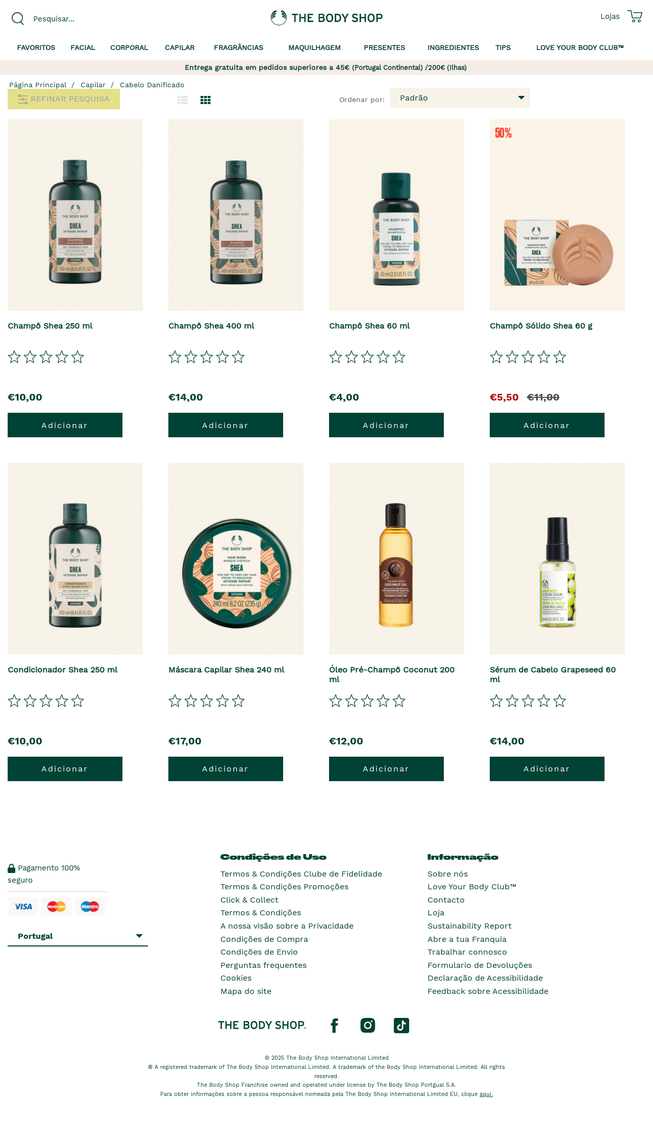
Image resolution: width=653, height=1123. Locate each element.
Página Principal (37, 85)
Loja (436, 912)
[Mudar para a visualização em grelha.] (205, 100)
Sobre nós (448, 874)
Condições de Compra (264, 939)
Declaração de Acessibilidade (485, 978)
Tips (503, 47)
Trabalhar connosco (467, 952)
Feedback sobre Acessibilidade (488, 991)
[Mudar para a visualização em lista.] (182, 100)
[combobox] (82, 19)
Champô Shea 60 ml (369, 326)
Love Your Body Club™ (472, 886)
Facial (82, 47)
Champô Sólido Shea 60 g (541, 326)
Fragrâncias (238, 47)
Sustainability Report (470, 926)
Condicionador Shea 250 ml (62, 670)
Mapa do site (245, 991)
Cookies (236, 978)
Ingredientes (453, 47)
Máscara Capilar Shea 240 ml (226, 670)
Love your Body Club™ (580, 47)
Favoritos (36, 47)
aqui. (486, 1094)
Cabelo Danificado (152, 85)
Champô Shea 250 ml (50, 326)
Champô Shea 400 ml (211, 326)
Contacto (446, 900)
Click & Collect (249, 900)
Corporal (129, 47)
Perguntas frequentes (263, 965)
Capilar (179, 47)
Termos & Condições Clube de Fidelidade (301, 874)
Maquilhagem (314, 47)
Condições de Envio (259, 952)
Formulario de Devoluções (480, 965)
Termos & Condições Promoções (284, 886)
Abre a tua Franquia (467, 939)
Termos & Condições (260, 912)
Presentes (384, 47)
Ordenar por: (362, 99)
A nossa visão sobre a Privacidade (287, 926)
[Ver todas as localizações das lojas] (610, 16)
